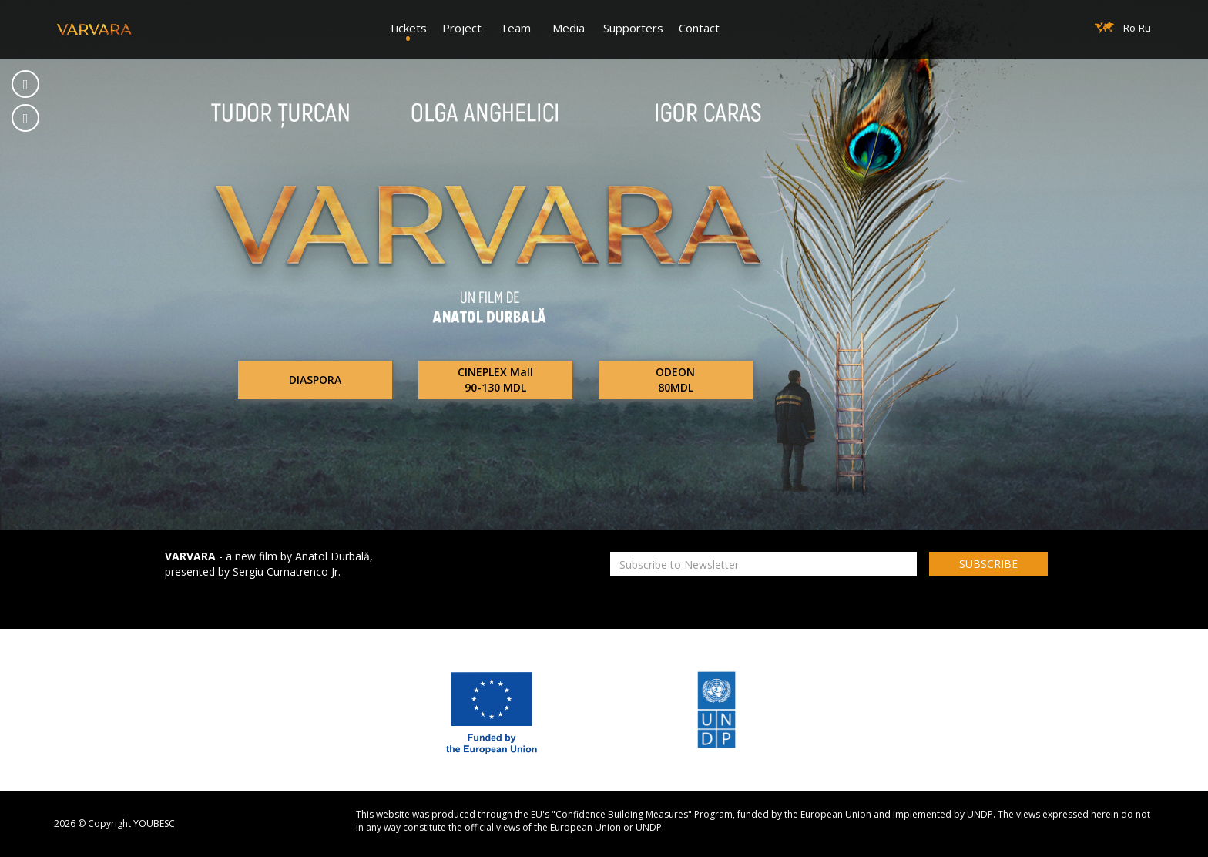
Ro (1129, 28)
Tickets (407, 27)
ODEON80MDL (675, 380)
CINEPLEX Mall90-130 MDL (495, 380)
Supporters (633, 27)
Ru (1145, 28)
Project (462, 27)
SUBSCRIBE (988, 563)
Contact (699, 27)
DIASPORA (315, 379)
